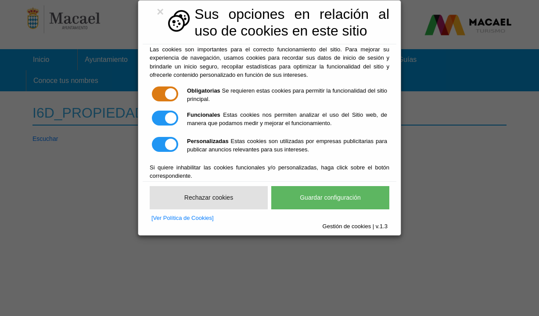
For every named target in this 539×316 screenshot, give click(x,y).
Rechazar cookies (208, 197)
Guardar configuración (330, 197)
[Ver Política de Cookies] (182, 218)
